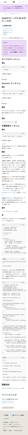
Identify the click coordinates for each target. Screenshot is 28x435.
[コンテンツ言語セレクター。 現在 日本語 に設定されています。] (6, 415)
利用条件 (5, 430)
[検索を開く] (19, 2)
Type (3, 157)
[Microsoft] (14, 2)
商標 (10, 430)
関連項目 (5, 34)
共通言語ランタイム (7, 32)
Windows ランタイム (8, 30)
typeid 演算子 (14, 52)
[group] (14, 241)
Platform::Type (15, 112)
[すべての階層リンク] (3, 14)
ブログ (4, 424)
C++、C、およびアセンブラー (12, 13)
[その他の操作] (25, 14)
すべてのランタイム (7, 28)
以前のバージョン (14, 422)
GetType (8, 163)
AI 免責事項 (5, 422)
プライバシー (16, 424)
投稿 (10, 424)
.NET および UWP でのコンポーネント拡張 (13, 388)
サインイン (24, 2)
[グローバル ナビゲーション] (1, 2)
